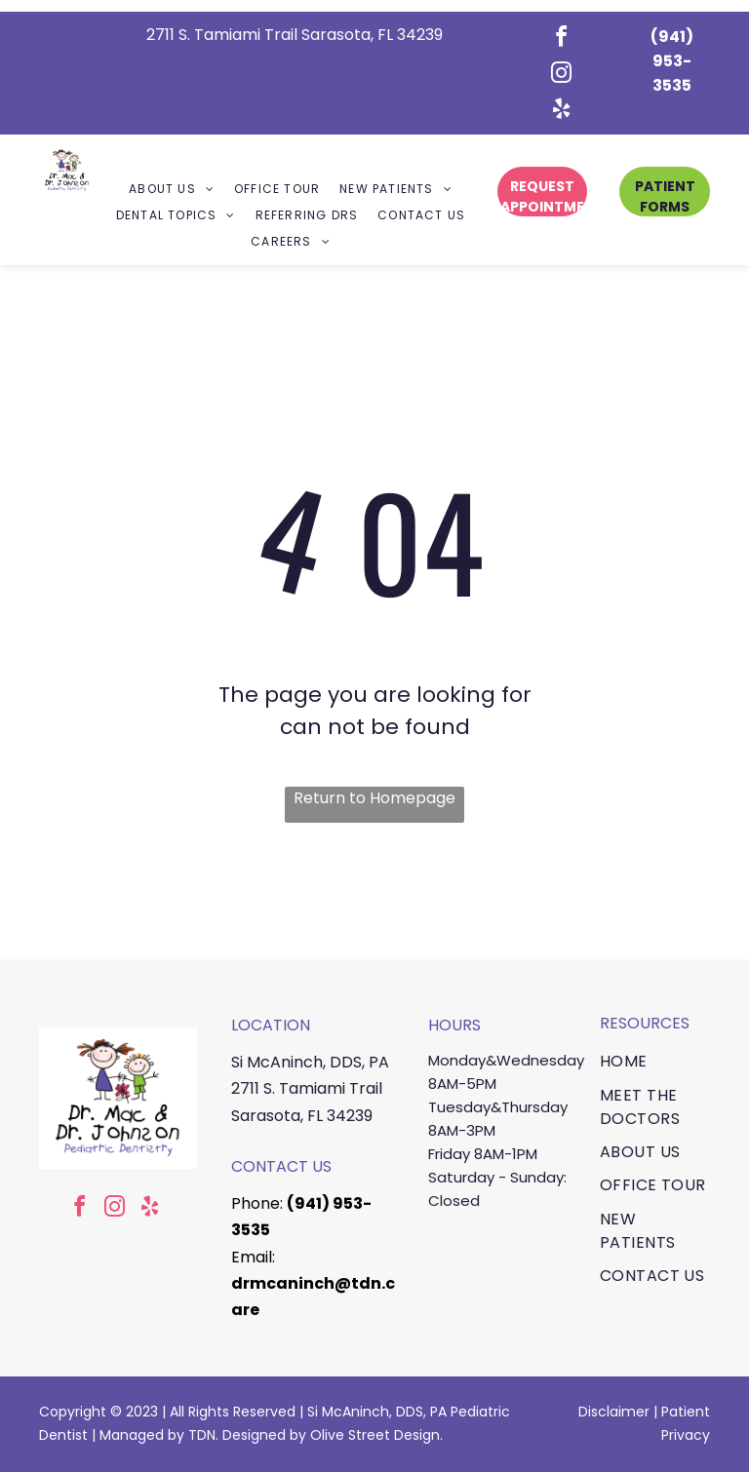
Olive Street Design (375, 1435)
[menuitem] (171, 189)
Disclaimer (614, 1411)
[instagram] (561, 76)
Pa (669, 1411)
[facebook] (561, 39)
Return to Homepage (374, 798)
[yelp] (561, 112)
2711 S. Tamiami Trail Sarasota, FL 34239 (294, 34)
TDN (202, 1435)
